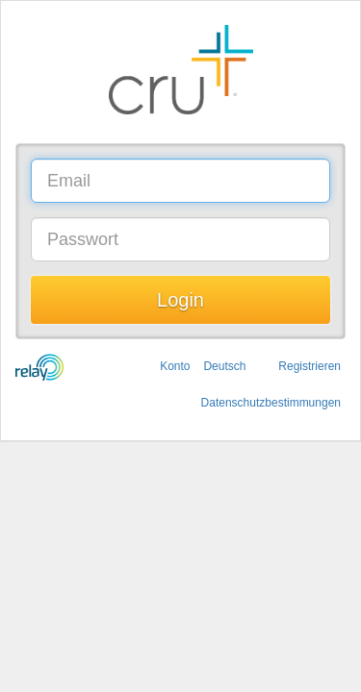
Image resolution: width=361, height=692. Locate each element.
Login (180, 299)
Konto (175, 366)
